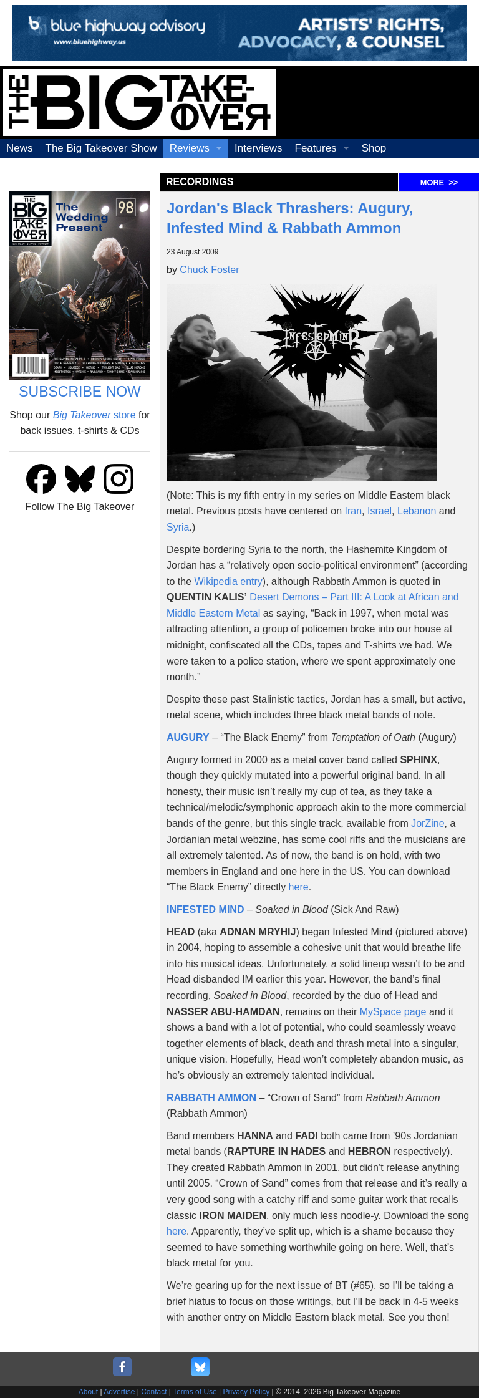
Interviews (259, 148)
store (94, 415)
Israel (379, 511)
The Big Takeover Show (101, 148)
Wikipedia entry (228, 581)
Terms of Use (195, 1391)
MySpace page (393, 1011)
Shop (374, 148)
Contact (154, 1391)
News (19, 148)
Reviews (190, 148)
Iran (353, 511)
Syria (178, 527)
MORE (439, 182)
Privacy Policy (246, 1391)
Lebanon (416, 511)
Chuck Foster (209, 269)
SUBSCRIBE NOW (80, 391)
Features (316, 148)
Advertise (119, 1391)
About (88, 1391)
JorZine (427, 823)
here (299, 887)
